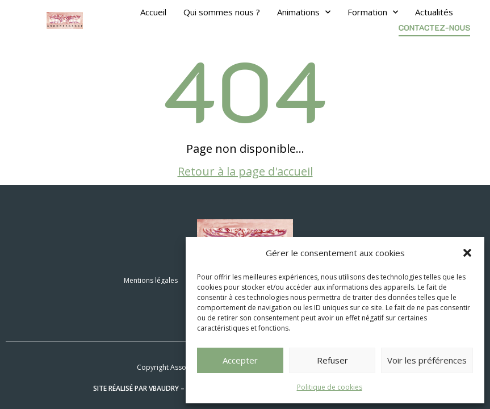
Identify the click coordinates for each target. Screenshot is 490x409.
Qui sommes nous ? (221, 12)
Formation (372, 12)
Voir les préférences (427, 360)
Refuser (332, 360)
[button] (467, 252)
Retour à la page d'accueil (245, 171)
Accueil (153, 12)
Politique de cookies (329, 387)
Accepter (240, 360)
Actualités (434, 12)
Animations (303, 12)
